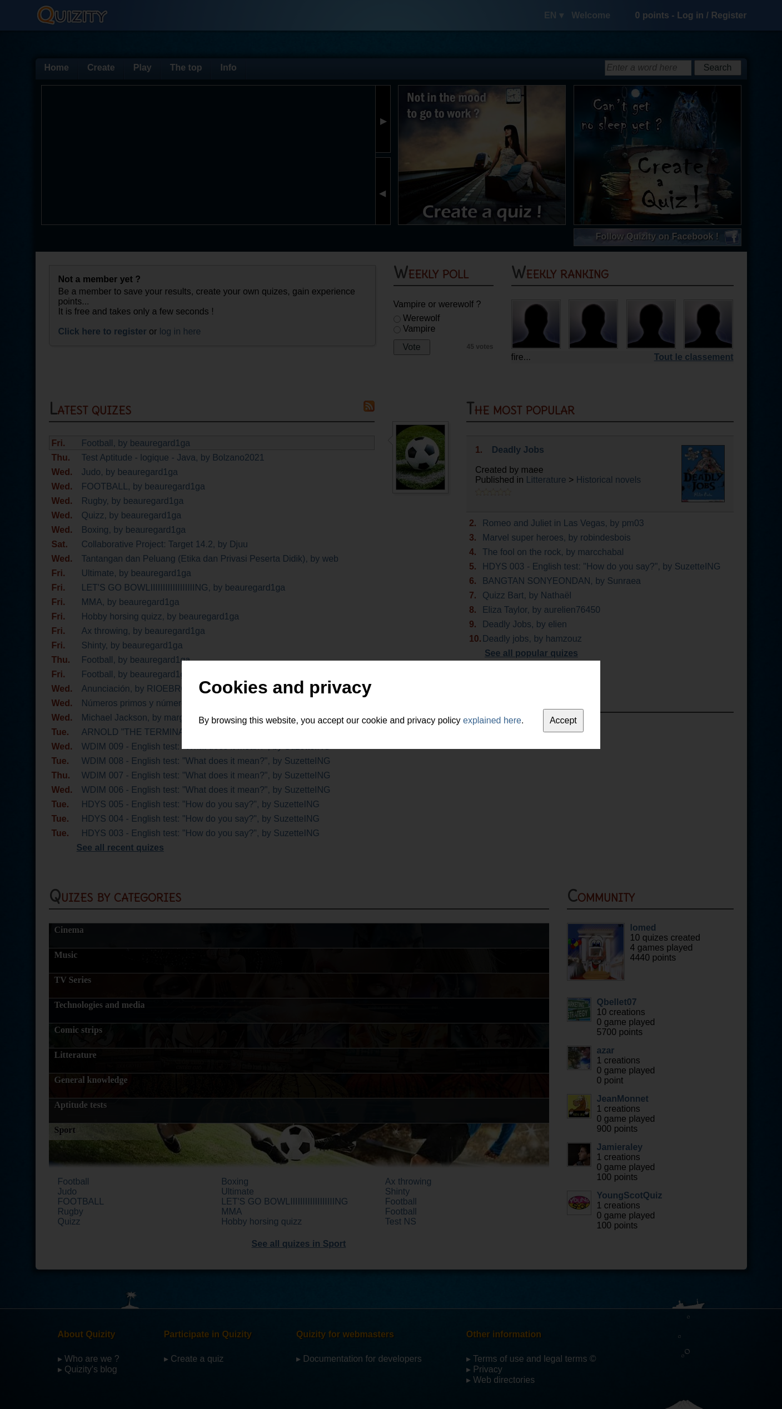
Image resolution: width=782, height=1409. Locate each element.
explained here (492, 720)
